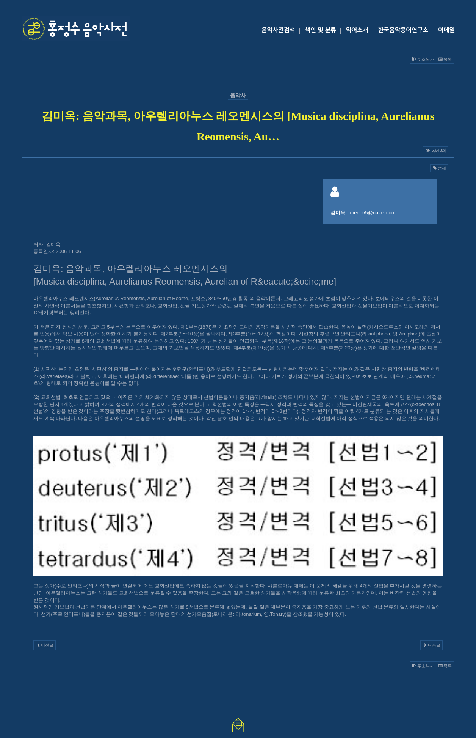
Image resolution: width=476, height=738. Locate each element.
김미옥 (337, 213)
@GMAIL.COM (238, 654)
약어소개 (357, 30)
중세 (439, 168)
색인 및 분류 (320, 30)
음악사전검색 (278, 30)
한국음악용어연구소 (403, 30)
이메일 (446, 30)
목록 (445, 59)
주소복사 (423, 59)
